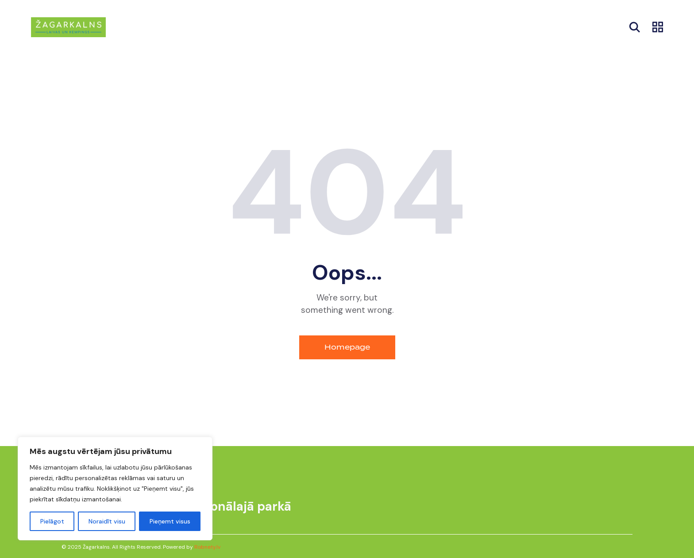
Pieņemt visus (170, 521)
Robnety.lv (207, 546)
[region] (115, 488)
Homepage (347, 347)
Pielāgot (52, 521)
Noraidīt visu (107, 521)
